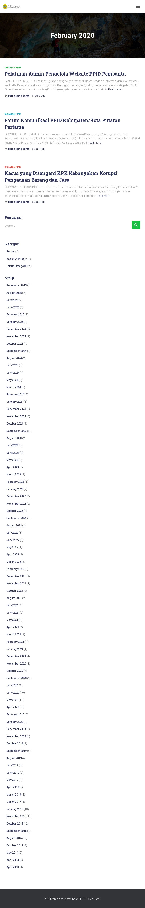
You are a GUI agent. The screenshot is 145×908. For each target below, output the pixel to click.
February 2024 (15, 394)
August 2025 (14, 292)
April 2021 (12, 627)
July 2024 (12, 365)
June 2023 (12, 452)
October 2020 (14, 670)
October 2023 (14, 423)
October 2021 (14, 590)
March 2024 (13, 387)
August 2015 (14, 838)
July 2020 (12, 685)
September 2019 (16, 750)
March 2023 (13, 474)
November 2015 (16, 816)
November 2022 (16, 503)
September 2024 (16, 350)
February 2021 (15, 641)
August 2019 (14, 758)
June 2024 (12, 372)
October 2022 (14, 510)
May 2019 (12, 779)
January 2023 (14, 489)
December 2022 (16, 496)
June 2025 (12, 307)
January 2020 (14, 721)
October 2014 (14, 845)
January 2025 (14, 321)
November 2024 (16, 336)
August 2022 (14, 525)
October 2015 (14, 823)
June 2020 (12, 692)
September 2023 (16, 430)
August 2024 (14, 358)
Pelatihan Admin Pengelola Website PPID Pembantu (65, 74)
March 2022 (13, 561)
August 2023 (14, 438)
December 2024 (16, 329)
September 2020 (16, 678)
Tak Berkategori (16, 266)
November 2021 (16, 583)
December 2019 (16, 729)
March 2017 (13, 801)
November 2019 (16, 736)
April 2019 (12, 787)
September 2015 (16, 830)
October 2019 (14, 743)
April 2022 (12, 554)
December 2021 (16, 576)
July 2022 (12, 532)
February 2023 (15, 481)
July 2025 (12, 299)
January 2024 (14, 401)
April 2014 (12, 859)
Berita (10, 251)
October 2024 (14, 343)
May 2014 (12, 852)
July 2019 (12, 765)
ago (39, 95)
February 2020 (15, 714)
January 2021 (14, 649)
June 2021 (12, 612)
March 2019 (13, 794)
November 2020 (16, 663)
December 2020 (16, 656)
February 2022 (15, 569)
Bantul (97, 898)
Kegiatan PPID (13, 67)
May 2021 (12, 619)
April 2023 (12, 467)
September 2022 (16, 518)
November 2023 (16, 416)
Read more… (115, 89)
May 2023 (12, 459)
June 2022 (12, 540)
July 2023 (12, 445)
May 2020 (12, 699)
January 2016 (14, 809)
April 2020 (12, 707)
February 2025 (15, 314)
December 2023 (16, 409)
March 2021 (13, 634)
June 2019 (12, 772)
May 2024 (12, 380)
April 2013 (12, 867)
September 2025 (16, 285)
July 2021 (12, 605)
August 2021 (14, 598)
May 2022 (12, 547)
